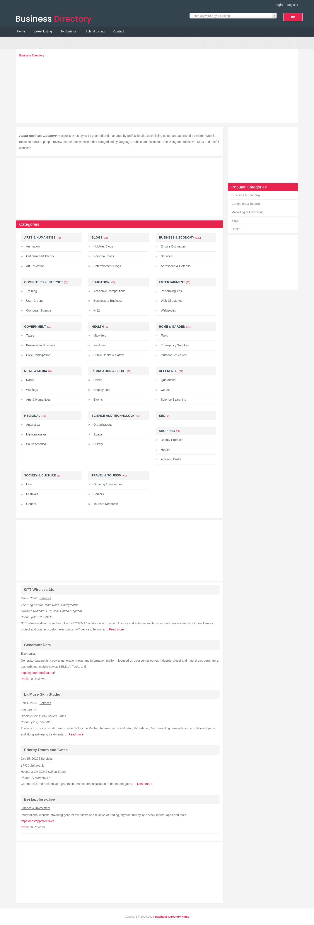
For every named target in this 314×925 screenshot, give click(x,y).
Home (21, 31)
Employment (102, 389)
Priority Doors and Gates (46, 750)
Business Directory (31, 55)
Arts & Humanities (39, 237)
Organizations (103, 424)
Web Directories (171, 300)
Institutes (100, 345)
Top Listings (69, 31)
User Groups (34, 300)
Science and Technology (113, 415)
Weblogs (32, 389)
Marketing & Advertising (248, 212)
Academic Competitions (110, 291)
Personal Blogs (104, 256)
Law (29, 484)
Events (98, 399)
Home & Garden (172, 326)
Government (35, 326)
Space (98, 434)
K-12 (97, 310)
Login (279, 5)
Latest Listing (43, 31)
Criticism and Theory (40, 256)
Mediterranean (36, 434)
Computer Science (38, 310)
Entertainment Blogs (107, 266)
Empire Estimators (173, 246)
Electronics (28, 653)
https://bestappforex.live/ (37, 821)
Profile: (25, 679)
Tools (164, 335)
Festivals (32, 494)
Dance (98, 380)
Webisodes (168, 310)
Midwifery (100, 335)
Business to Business (108, 300)
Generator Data (37, 645)
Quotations (168, 380)
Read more (116, 629)
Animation (33, 246)
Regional (32, 415)
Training (31, 291)
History (98, 444)
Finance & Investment (35, 808)
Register (292, 5)
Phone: (26, 617)
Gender (31, 504)
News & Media (35, 371)
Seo (162, 415)
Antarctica (33, 424)
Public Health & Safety (109, 355)
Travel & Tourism (106, 475)
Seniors (99, 494)
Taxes (30, 335)
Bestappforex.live (39, 799)
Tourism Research (106, 504)
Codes (165, 389)
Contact (118, 31)
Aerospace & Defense (175, 266)
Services (166, 256)
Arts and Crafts (171, 459)
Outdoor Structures (173, 355)
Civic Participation (38, 355)
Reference (168, 371)
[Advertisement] (158, 88)
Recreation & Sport (109, 371)
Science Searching (173, 399)
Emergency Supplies (175, 345)
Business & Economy (246, 195)
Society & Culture (40, 475)
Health (236, 229)
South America (36, 444)
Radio (30, 380)
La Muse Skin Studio (42, 694)
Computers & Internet (246, 203)
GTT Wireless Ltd (39, 590)
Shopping (167, 431)
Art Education (35, 266)
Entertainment (172, 282)
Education (100, 282)
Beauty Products (172, 440)
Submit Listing (95, 31)
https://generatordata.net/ (38, 672)
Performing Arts (171, 291)
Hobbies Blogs (103, 246)
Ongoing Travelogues (108, 484)
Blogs (235, 220)
